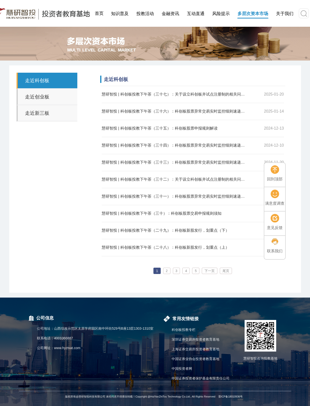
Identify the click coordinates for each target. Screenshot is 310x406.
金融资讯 (170, 13)
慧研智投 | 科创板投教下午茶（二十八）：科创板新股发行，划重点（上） (165, 247)
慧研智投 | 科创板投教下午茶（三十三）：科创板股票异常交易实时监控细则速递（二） (175, 162)
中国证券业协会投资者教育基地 (195, 359)
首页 (99, 13)
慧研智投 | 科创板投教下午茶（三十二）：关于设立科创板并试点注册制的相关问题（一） (175, 179)
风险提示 (221, 13)
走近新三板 (37, 113)
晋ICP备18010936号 (230, 396)
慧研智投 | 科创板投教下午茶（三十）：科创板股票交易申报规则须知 (161, 213)
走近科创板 (37, 80)
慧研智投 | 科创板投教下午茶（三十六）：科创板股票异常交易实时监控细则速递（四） (175, 111)
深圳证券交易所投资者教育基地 (195, 339)
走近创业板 (37, 96)
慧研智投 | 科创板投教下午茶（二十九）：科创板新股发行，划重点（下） (165, 230)
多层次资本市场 (253, 13)
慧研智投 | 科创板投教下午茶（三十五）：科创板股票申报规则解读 (160, 128)
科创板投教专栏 (183, 330)
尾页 (225, 271)
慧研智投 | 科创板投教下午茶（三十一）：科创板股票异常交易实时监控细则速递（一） (175, 196)
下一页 (209, 271)
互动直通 (195, 13)
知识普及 (120, 13)
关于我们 (284, 13)
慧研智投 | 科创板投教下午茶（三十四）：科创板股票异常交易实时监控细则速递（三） (175, 145)
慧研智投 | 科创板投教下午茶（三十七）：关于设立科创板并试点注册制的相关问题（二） (175, 94)
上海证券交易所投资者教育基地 (195, 349)
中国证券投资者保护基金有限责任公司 (201, 378)
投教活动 (145, 13)
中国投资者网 (182, 369)
